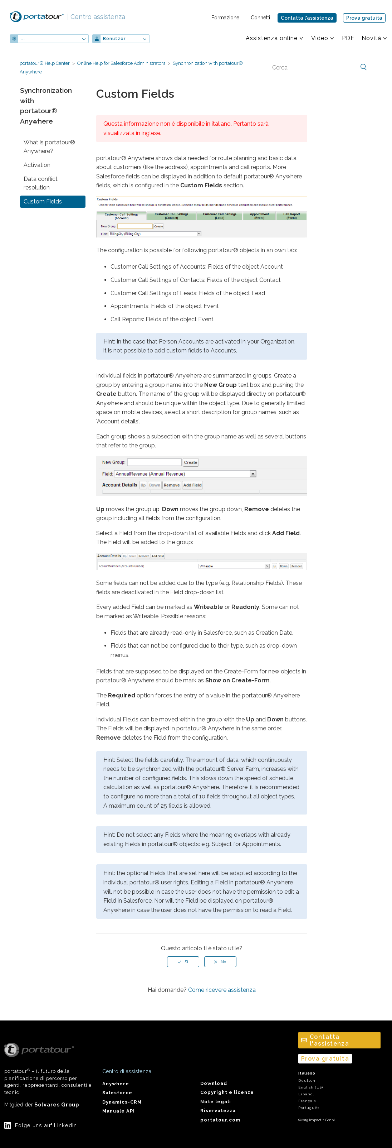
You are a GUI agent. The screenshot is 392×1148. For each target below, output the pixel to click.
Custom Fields (43, 201)
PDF (348, 38)
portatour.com (220, 1120)
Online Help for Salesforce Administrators (121, 63)
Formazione (225, 17)
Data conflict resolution (41, 183)
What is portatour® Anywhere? (49, 146)
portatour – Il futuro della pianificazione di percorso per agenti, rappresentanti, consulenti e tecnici (48, 1069)
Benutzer (114, 38)
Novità (371, 38)
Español (306, 1094)
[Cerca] (318, 67)
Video (319, 38)
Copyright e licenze (227, 1092)
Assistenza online (272, 38)
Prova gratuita (364, 18)
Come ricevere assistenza (222, 989)
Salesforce (117, 1092)
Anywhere (115, 1083)
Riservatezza (218, 1110)
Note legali (215, 1101)
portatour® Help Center (45, 63)
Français (307, 1101)
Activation (37, 165)
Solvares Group (56, 1104)
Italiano (306, 1073)
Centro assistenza (96, 16)
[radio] (183, 961)
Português (308, 1108)
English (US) (310, 1087)
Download (213, 1083)
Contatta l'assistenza (307, 18)
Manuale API (118, 1111)
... (23, 38)
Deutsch (306, 1080)
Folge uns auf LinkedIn (46, 1125)
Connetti (260, 17)
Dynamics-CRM (122, 1102)
